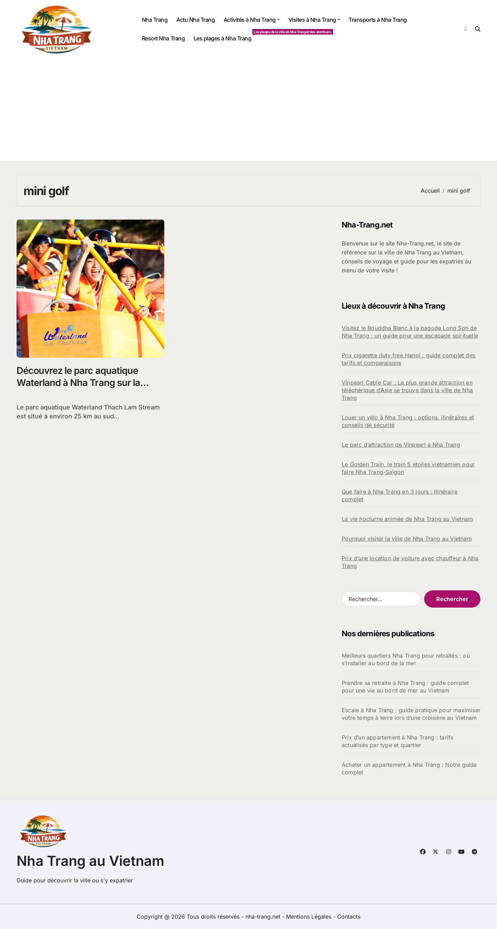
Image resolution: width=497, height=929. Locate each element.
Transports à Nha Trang (378, 19)
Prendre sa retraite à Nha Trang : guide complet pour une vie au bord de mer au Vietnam (405, 686)
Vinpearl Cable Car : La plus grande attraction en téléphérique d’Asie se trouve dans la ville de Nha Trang (407, 390)
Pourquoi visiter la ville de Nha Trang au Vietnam (407, 538)
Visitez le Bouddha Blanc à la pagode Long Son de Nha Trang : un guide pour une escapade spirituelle (410, 332)
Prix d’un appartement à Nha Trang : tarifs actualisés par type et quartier (397, 741)
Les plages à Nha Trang (225, 35)
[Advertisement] (248, 109)
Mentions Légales (309, 916)
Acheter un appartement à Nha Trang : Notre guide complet (409, 768)
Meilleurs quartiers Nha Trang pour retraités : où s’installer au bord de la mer (406, 659)
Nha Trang (155, 19)
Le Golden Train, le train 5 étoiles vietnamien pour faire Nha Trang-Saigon (408, 468)
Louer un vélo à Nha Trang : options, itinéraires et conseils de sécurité (408, 421)
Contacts (348, 916)
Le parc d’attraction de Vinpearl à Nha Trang (401, 444)
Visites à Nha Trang (314, 19)
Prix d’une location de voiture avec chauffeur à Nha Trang (410, 562)
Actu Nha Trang (195, 19)
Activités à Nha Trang (252, 19)
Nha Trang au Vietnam (90, 860)
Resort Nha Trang (163, 38)
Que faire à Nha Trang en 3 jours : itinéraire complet (399, 495)
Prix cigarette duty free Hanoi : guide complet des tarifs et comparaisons (408, 359)
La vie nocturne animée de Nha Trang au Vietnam (407, 518)
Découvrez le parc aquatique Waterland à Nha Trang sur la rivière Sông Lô (78, 382)
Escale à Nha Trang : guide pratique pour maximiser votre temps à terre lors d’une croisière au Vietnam (411, 714)
